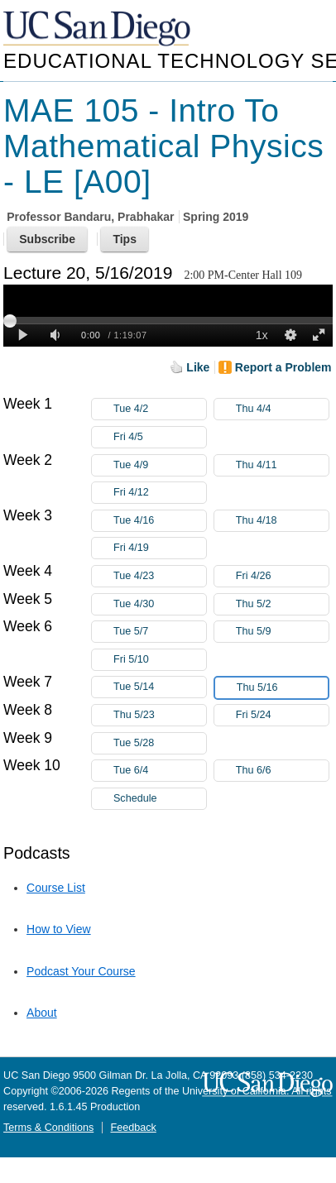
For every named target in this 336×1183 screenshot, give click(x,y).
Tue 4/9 (159, 465)
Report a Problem (283, 367)
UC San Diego (98, 29)
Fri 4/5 (159, 437)
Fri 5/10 (159, 659)
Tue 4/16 (159, 520)
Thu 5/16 (282, 688)
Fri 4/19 (159, 548)
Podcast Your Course (81, 971)
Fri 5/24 (282, 715)
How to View (58, 929)
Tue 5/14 (159, 687)
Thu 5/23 (159, 715)
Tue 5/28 (159, 743)
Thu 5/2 (282, 604)
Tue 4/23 (159, 576)
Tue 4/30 (159, 604)
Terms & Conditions (48, 1127)
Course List (55, 887)
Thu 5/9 (282, 631)
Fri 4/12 (159, 492)
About (41, 1012)
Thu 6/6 (282, 770)
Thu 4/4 (282, 409)
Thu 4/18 (282, 520)
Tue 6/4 (159, 770)
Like (197, 367)
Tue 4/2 (159, 409)
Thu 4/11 (282, 465)
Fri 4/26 (282, 576)
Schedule (135, 798)
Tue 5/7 (159, 631)
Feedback (133, 1127)
